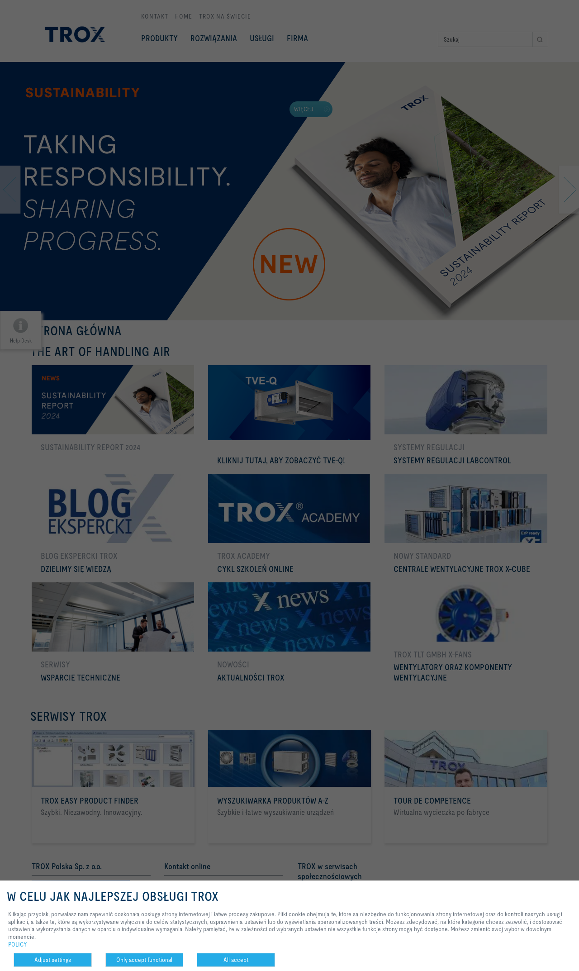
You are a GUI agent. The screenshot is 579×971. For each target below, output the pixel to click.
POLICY (17, 944)
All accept (235, 959)
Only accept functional (144, 959)
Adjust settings (52, 959)
